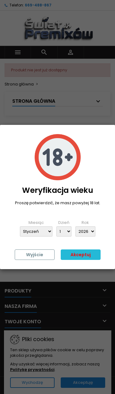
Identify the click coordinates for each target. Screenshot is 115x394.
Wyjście (34, 255)
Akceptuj (81, 255)
